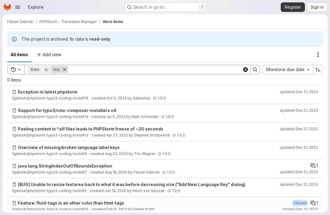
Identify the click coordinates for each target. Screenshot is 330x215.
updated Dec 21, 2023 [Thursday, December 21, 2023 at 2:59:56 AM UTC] (299, 92)
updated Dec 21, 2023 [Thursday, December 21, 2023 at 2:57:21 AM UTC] (299, 129)
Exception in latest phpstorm (47, 91)
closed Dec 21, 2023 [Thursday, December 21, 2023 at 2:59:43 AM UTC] (300, 209)
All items (19, 54)
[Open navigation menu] (17, 7)
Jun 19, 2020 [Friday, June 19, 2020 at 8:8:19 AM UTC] (115, 190)
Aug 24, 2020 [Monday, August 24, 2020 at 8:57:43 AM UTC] (116, 153)
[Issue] (14, 92)
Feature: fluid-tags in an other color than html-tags (71, 202)
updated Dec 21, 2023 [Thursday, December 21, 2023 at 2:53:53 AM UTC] (299, 184)
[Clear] (245, 69)
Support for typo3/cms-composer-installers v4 (67, 110)
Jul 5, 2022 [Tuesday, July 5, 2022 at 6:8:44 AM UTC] (115, 116)
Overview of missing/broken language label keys (69, 147)
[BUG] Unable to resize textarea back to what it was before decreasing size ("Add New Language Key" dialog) (131, 184)
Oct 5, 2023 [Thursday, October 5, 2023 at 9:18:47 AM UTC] (116, 98)
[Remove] (64, 69)
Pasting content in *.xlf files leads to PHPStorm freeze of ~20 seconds (90, 128)
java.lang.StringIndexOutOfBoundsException (65, 165)
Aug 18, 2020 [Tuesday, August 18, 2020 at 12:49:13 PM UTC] (116, 172)
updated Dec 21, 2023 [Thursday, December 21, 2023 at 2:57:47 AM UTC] (299, 110)
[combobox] (287, 69)
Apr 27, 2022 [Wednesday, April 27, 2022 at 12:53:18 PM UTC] (117, 135)
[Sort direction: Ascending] (318, 69)
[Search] (155, 69)
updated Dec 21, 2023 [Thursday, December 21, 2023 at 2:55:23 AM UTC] (299, 147)
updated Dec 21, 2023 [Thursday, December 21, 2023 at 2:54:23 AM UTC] (299, 172)
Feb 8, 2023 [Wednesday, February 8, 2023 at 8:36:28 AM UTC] (116, 209)
